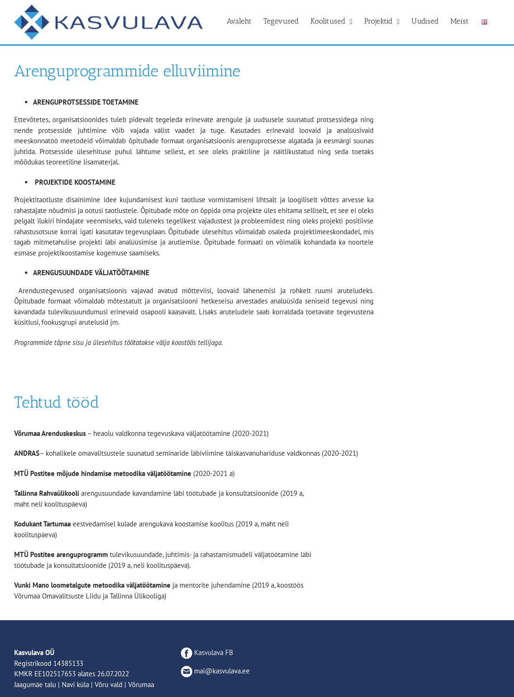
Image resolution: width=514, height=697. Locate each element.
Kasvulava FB (207, 652)
